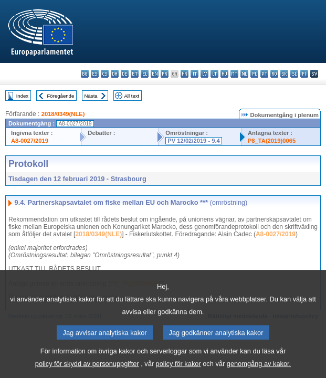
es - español (95, 74)
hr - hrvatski (184, 74)
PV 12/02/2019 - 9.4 (193, 141)
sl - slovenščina (294, 74)
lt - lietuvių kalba (214, 74)
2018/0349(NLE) (63, 114)
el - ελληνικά (145, 74)
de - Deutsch (125, 74)
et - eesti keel (135, 74)
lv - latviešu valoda (204, 74)
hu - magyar (224, 74)
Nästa (91, 96)
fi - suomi (304, 74)
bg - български (85, 74)
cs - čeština (105, 74)
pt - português (264, 74)
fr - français (165, 74)
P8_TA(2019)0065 (272, 141)
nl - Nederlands (244, 74)
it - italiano (194, 74)
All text (131, 96)
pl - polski (254, 74)
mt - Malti (234, 74)
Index (22, 96)
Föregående (61, 96)
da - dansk (115, 74)
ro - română (274, 74)
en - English (155, 74)
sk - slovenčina (284, 74)
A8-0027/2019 (29, 141)
